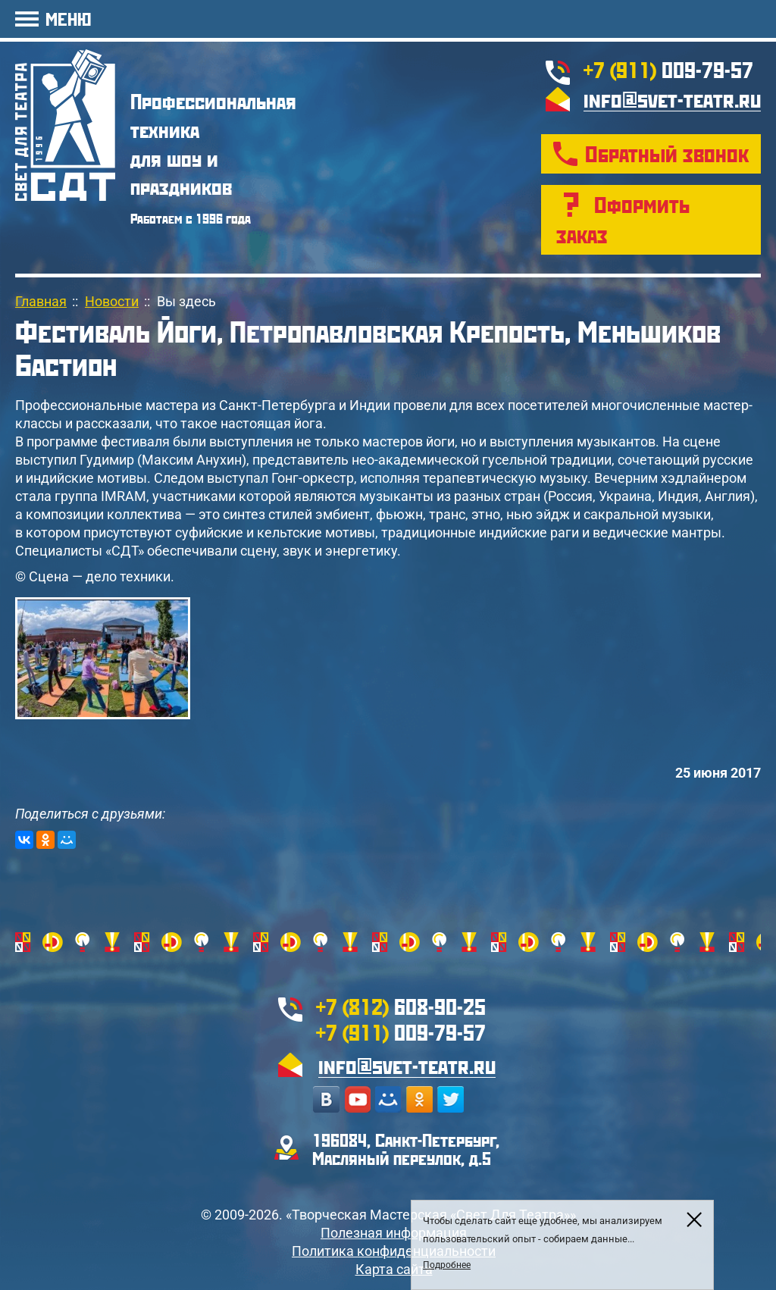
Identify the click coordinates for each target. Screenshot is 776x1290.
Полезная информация (394, 1233)
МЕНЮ (68, 18)
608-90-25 (401, 1006)
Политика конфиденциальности (394, 1251)
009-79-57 (668, 69)
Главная (41, 301)
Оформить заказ (623, 219)
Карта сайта (394, 1269)
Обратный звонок (667, 153)
